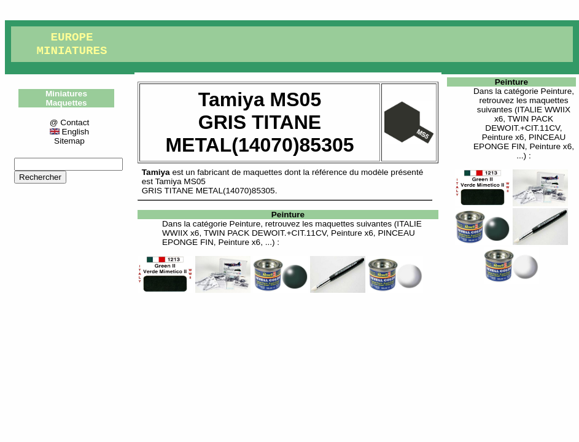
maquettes (262, 172)
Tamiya (156, 172)
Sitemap (69, 140)
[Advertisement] (288, 359)
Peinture (288, 214)
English (69, 131)
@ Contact (69, 122)
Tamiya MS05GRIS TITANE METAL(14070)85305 (208, 186)
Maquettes (66, 102)
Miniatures (66, 93)
